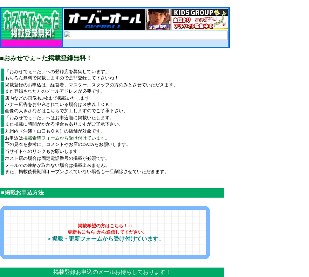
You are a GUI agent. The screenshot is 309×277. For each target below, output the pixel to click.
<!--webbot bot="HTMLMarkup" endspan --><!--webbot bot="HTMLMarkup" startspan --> (146, 19)
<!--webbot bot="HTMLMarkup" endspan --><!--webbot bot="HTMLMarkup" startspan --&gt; (146, 35)
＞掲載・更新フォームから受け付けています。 (105, 239)
